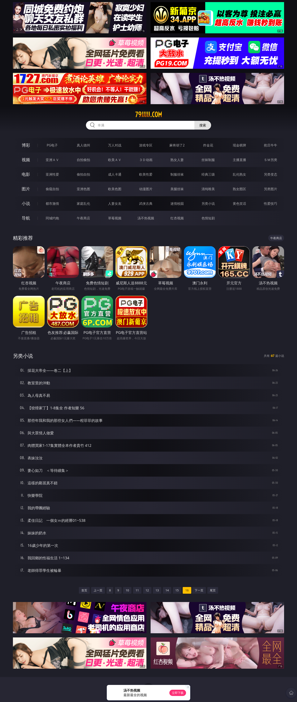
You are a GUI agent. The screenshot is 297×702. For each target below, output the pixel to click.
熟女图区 (239, 189)
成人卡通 (114, 174)
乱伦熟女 (239, 174)
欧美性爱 (145, 174)
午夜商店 (83, 218)
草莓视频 (114, 218)
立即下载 (178, 693)
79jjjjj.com (148, 114)
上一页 (98, 590)
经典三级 (208, 174)
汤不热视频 (145, 218)
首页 (84, 590)
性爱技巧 (270, 203)
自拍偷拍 (83, 159)
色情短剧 (208, 218)
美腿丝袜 (177, 189)
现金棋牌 (239, 145)
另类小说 (208, 203)
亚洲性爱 (52, 174)
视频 (26, 159)
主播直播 (239, 159)
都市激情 (52, 203)
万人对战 (114, 145)
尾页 (213, 590)
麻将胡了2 (177, 145)
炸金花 (208, 145)
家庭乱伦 (83, 203)
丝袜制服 (208, 159)
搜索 (202, 125)
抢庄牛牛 (270, 145)
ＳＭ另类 (270, 159)
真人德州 (83, 145)
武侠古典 (145, 203)
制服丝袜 (177, 174)
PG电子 (52, 145)
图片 (26, 189)
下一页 (199, 590)
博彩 (26, 145)
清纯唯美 (208, 189)
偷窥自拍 (52, 189)
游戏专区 (145, 145)
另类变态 (270, 174)
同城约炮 (52, 218)
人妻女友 (114, 203)
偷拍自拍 (83, 174)
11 (137, 590)
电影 (26, 174)
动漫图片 (145, 189)
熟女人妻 (177, 159)
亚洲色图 (83, 189)
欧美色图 (114, 189)
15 (177, 590)
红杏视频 (177, 218)
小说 (26, 203)
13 (157, 590)
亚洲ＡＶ (52, 159)
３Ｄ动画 (145, 159)
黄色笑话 (239, 203)
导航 (26, 218)
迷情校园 (177, 203)
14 (167, 590)
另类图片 (270, 189)
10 (127, 590)
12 (147, 590)
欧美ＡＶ (114, 159)
